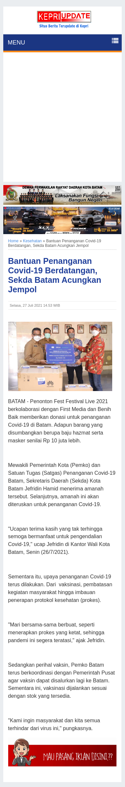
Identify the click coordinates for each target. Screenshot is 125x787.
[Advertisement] (62, 119)
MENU (16, 42)
